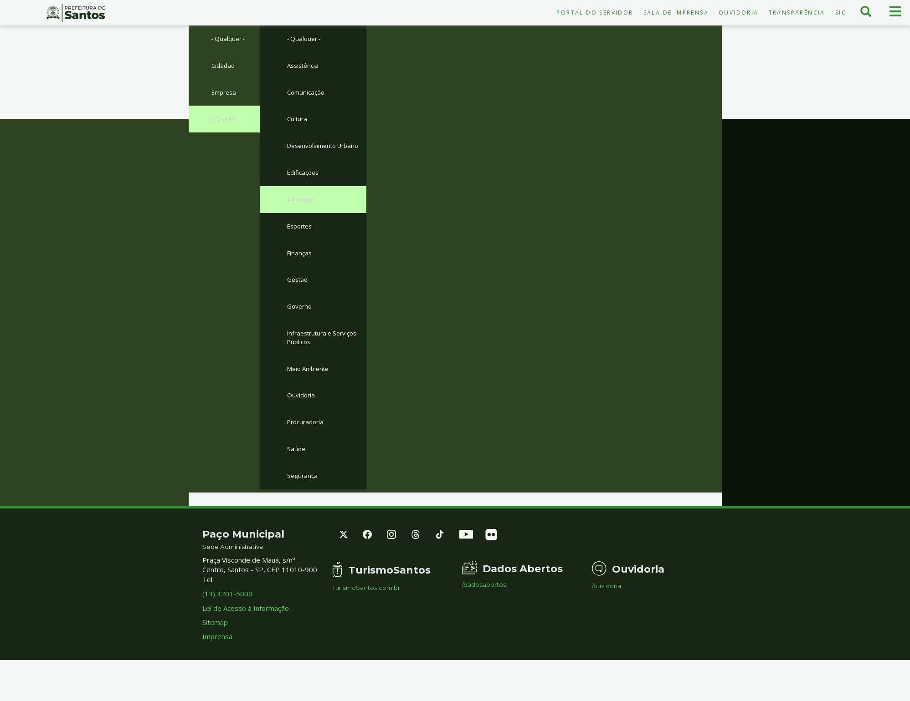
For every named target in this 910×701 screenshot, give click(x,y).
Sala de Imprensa (676, 12)
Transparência (797, 12)
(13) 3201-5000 (227, 625)
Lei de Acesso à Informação (245, 639)
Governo (300, 328)
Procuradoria (307, 450)
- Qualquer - (230, 39)
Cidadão (223, 66)
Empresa (225, 95)
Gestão (298, 300)
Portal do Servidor (594, 12)
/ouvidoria (606, 617)
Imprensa (217, 667)
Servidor (224, 122)
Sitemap (215, 653)
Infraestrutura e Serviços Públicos (326, 361)
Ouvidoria (739, 12)
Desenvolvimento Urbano (314, 156)
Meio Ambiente (310, 394)
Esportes (301, 244)
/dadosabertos (484, 616)
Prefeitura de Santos (76, 13)
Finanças (300, 272)
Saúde (296, 478)
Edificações (305, 188)
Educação (302, 216)
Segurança (303, 506)
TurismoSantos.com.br (366, 619)
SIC (840, 12)
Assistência (304, 66)
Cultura (298, 122)
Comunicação (307, 95)
